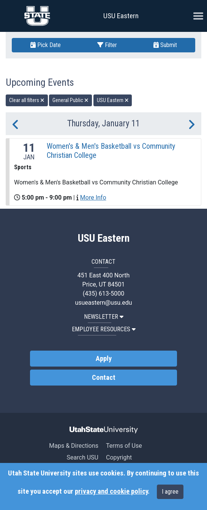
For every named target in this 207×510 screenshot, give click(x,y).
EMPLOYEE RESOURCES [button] (104, 329)
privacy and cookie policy (111, 491)
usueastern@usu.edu (103, 302)
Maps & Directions (73, 445)
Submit (165, 45)
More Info (93, 197)
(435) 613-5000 (103, 293)
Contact (103, 377)
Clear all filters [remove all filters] (26, 100)
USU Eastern (121, 15)
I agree (170, 491)
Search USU (82, 457)
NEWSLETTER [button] (103, 316)
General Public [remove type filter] (70, 100)
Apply (104, 358)
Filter (107, 45)
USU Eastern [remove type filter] (113, 100)
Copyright (119, 457)
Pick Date (45, 45)
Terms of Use (124, 445)
